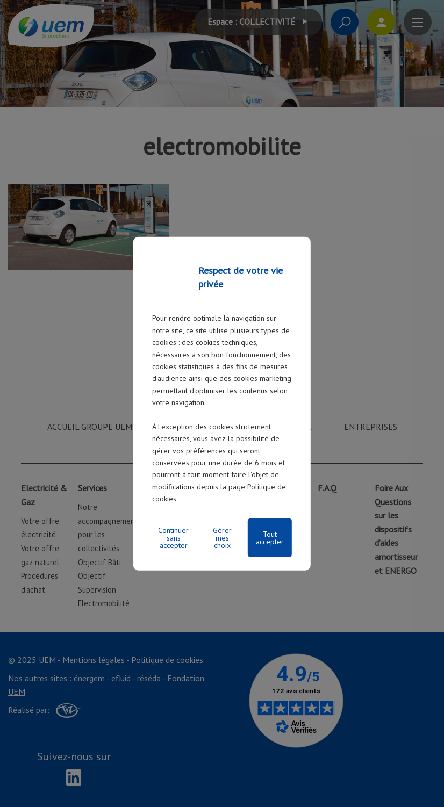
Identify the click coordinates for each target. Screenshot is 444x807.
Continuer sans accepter (173, 537)
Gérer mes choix (222, 537)
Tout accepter (270, 537)
